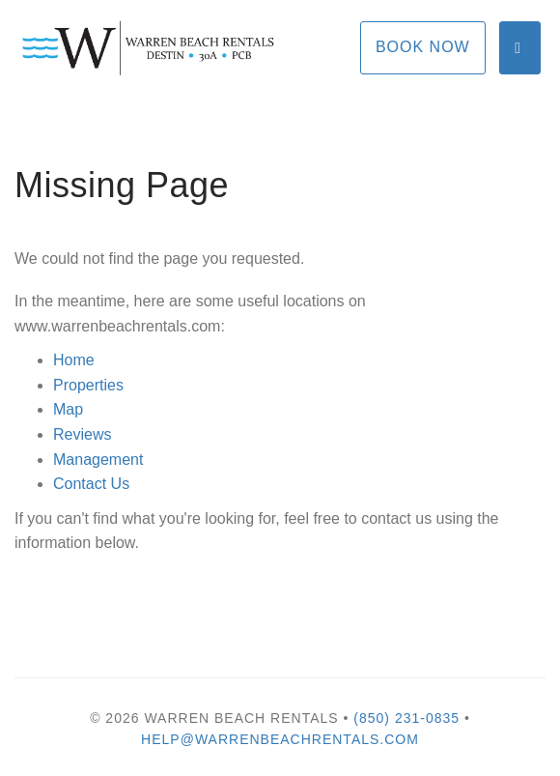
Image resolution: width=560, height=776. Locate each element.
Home (74, 360)
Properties (88, 385)
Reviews (82, 434)
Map (68, 409)
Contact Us (91, 483)
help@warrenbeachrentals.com (280, 739)
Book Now (423, 47)
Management (98, 459)
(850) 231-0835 (406, 718)
